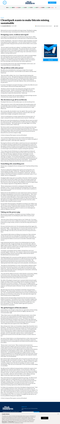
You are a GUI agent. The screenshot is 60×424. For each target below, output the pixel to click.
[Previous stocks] (4, 7)
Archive (2, 17)
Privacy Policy (11, 421)
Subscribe (52, 2)
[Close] (58, 414)
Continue (44, 418)
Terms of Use (4, 421)
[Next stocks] (56, 7)
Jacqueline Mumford (6, 25)
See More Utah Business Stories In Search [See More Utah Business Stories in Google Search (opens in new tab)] (43, 25)
